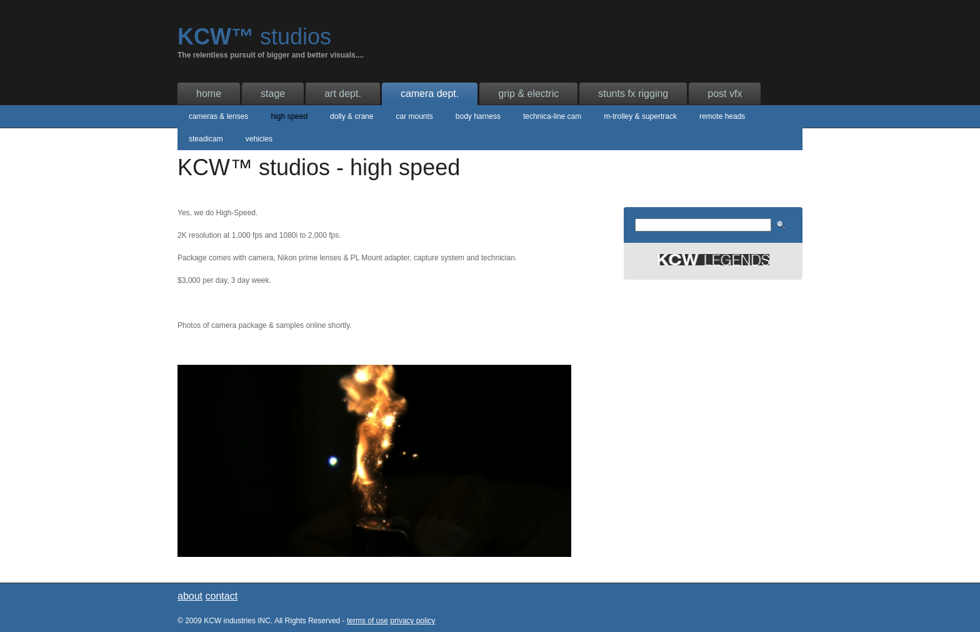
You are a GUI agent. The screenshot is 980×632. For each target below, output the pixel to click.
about (190, 596)
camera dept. (430, 93)
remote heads (722, 116)
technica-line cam (552, 116)
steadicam (206, 139)
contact (222, 596)
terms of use (367, 620)
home (208, 93)
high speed (289, 116)
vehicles (259, 139)
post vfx (725, 93)
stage (273, 93)
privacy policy (412, 620)
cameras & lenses (218, 116)
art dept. (342, 93)
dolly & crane (351, 116)
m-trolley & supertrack (640, 116)
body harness (478, 116)
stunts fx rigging (633, 93)
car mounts (414, 116)
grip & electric (528, 93)
